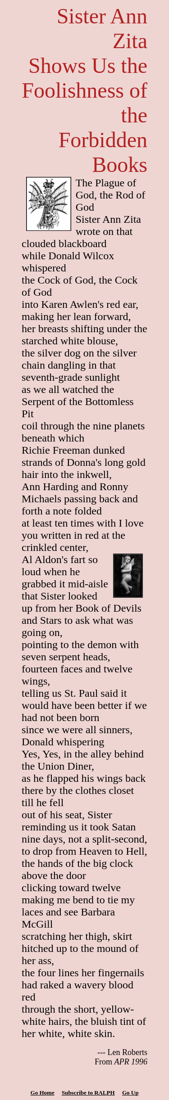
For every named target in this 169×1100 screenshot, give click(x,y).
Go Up (130, 1092)
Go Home (43, 1092)
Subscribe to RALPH (88, 1092)
